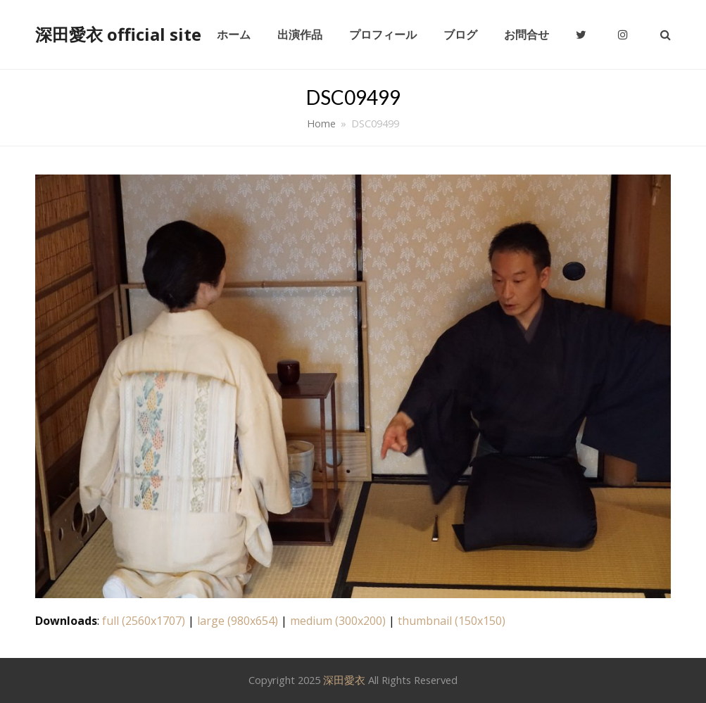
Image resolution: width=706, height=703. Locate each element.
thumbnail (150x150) (451, 620)
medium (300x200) (338, 620)
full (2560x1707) (143, 620)
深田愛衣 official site (118, 34)
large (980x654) (237, 620)
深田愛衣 (344, 680)
